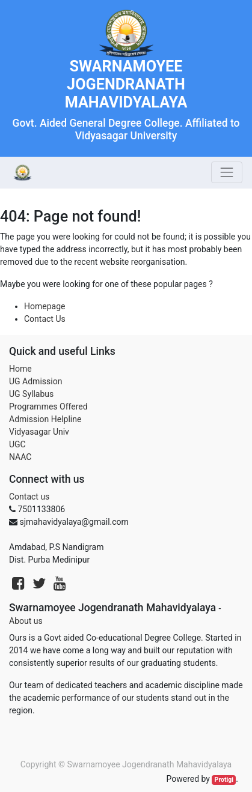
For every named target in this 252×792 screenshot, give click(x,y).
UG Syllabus (31, 394)
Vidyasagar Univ (39, 432)
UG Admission (35, 381)
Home (20, 368)
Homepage (44, 306)
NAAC (20, 457)
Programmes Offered (48, 406)
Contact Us (45, 319)
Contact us (29, 496)
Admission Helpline (45, 419)
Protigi (224, 780)
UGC (17, 444)
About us (26, 621)
